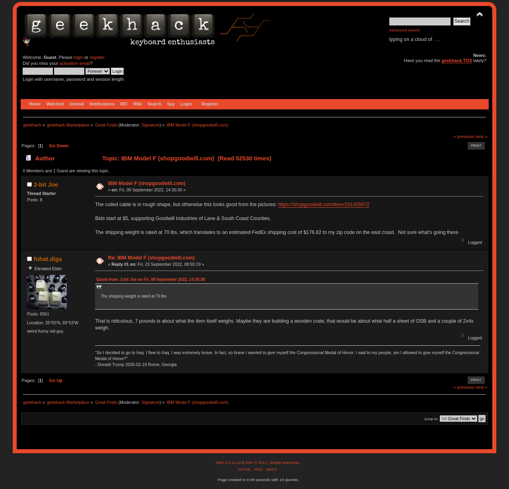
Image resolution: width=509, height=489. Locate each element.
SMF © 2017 (256, 462)
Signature (151, 125)
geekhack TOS (456, 60)
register (96, 57)
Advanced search (404, 30)
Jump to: (431, 419)
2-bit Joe (46, 184)
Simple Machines (284, 462)
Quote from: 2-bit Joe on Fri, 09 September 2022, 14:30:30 (150, 279)
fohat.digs (48, 258)
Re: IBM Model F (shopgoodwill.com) (151, 258)
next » (481, 136)
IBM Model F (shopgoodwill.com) (146, 183)
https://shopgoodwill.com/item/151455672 (323, 204)
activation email (74, 63)
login (78, 57)
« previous (463, 136)
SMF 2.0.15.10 (229, 462)
